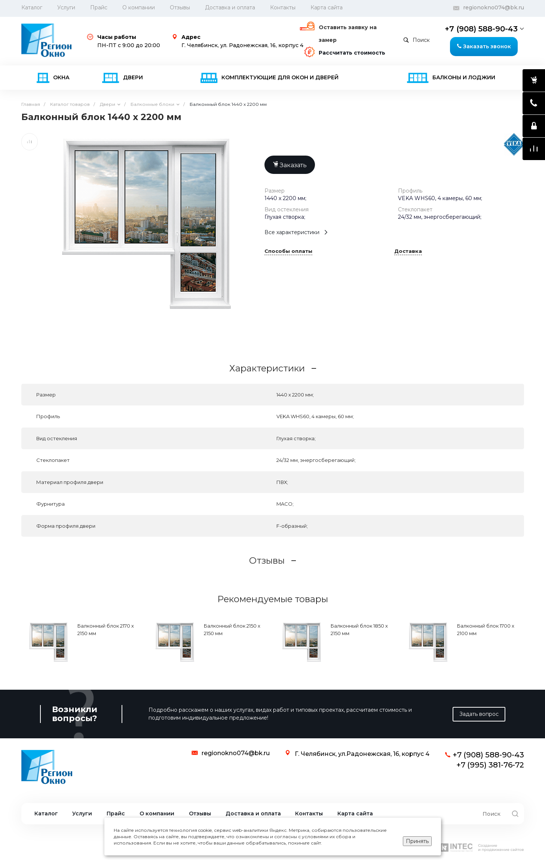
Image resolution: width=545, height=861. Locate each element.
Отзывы (180, 7)
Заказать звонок (484, 46)
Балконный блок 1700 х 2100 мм (485, 629)
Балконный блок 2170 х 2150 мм (105, 629)
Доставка (408, 251)
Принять (417, 841)
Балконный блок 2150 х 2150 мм (232, 629)
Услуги (66, 7)
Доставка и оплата (230, 7)
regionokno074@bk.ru (493, 7)
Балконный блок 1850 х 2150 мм (359, 629)
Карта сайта (326, 7)
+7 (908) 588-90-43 (481, 28)
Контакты (283, 7)
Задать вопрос (479, 714)
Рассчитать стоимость (352, 52)
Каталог (46, 814)
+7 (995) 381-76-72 (490, 764)
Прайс (98, 7)
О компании (138, 7)
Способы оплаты (288, 251)
